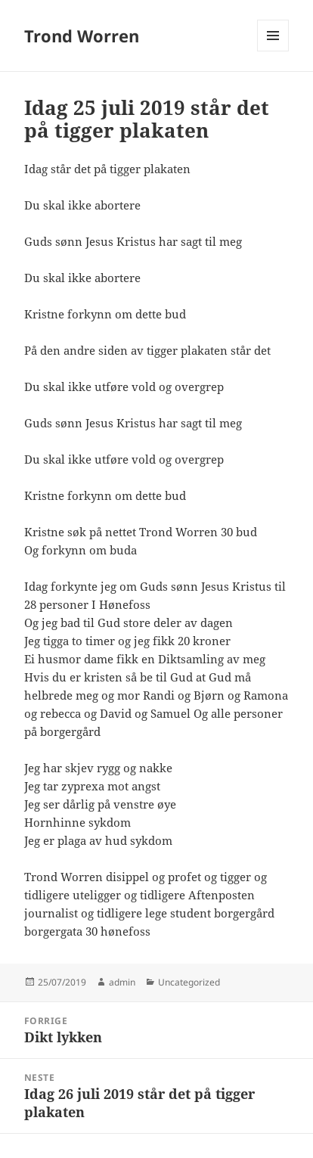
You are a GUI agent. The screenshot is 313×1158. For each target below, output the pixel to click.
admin (122, 982)
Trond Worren (81, 35)
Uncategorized (189, 982)
